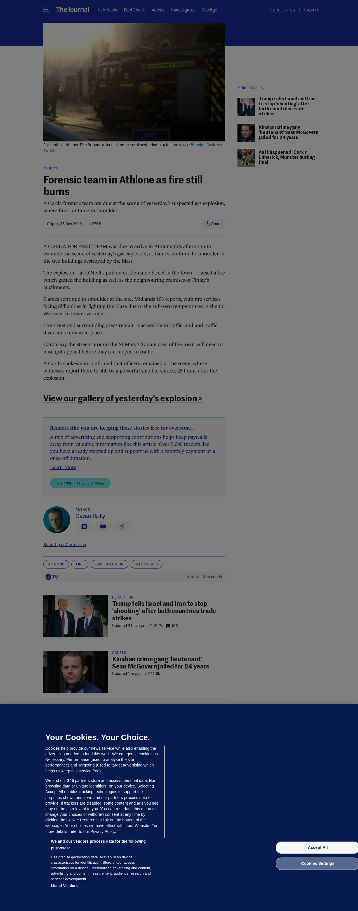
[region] (179, 807)
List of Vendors (64, 886)
